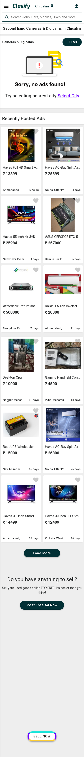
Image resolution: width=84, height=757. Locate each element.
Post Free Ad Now (42, 605)
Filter (72, 42)
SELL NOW (42, 736)
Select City (68, 95)
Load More (42, 553)
